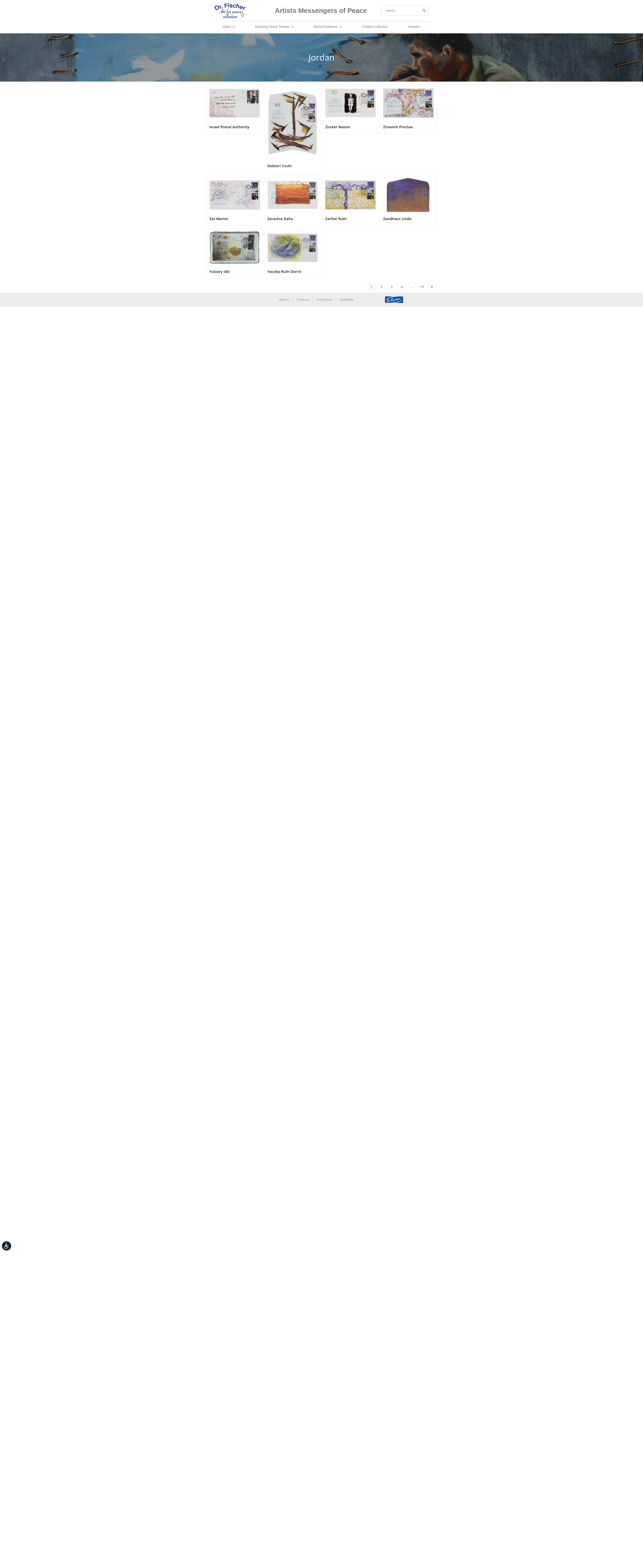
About (229, 26)
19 (422, 286)
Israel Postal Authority (230, 127)
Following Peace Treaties (274, 26)
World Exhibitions (327, 26)
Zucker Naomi (337, 127)
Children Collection (375, 26)
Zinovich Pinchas (398, 127)
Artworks (414, 26)
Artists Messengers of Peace (321, 10)
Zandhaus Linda (397, 218)
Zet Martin (219, 218)
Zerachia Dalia (280, 218)
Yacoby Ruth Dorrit (284, 271)
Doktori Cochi (279, 166)
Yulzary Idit (220, 271)
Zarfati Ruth (336, 218)
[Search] (424, 10)
